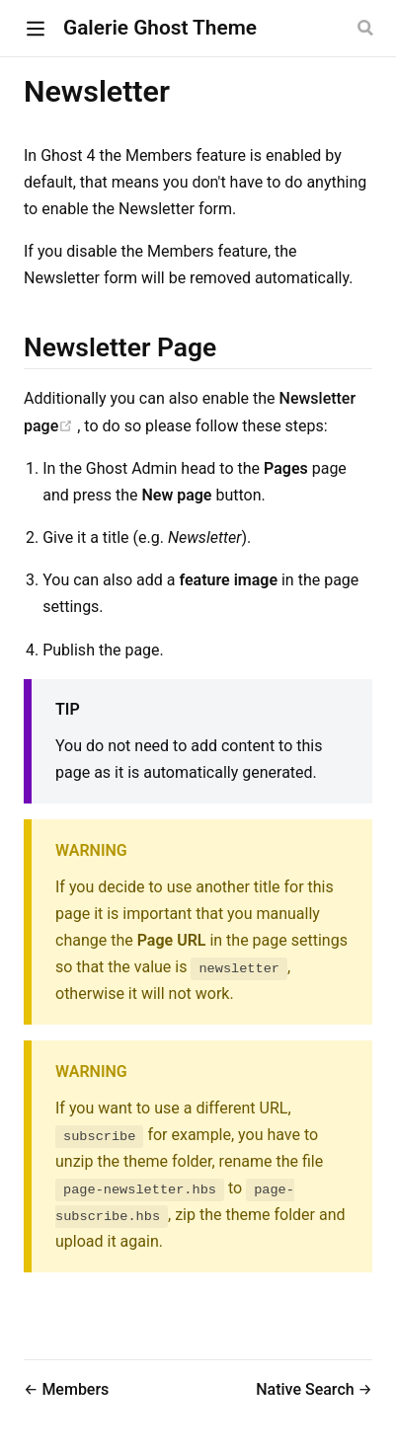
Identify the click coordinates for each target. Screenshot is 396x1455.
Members (75, 1389)
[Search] (367, 27)
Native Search (306, 1389)
